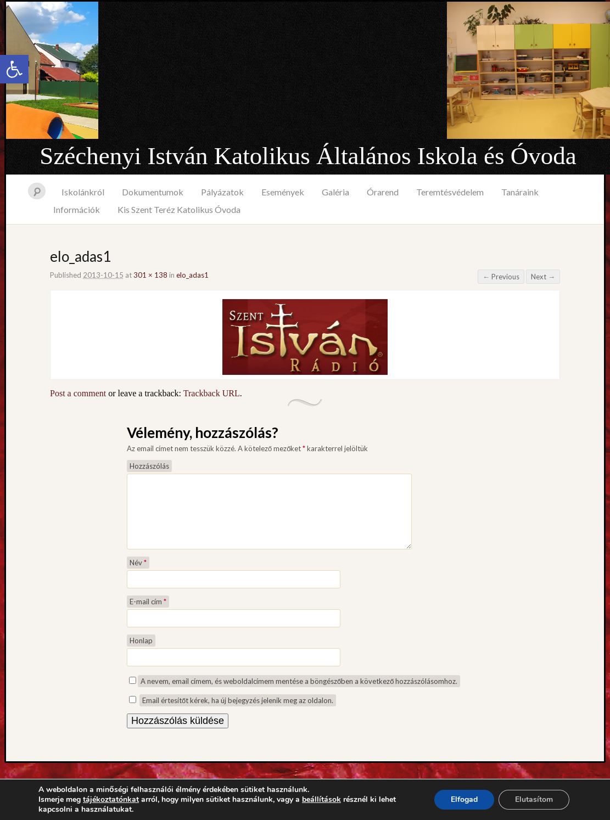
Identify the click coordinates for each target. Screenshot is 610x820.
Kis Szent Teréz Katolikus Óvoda (178, 209)
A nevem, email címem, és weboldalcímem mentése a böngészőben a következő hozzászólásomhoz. (299, 694)
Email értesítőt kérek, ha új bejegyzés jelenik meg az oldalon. (237, 713)
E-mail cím (148, 614)
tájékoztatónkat (111, 799)
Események (282, 192)
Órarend (383, 192)
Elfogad (464, 799)
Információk (76, 209)
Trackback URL (211, 393)
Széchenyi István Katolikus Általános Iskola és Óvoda (308, 156)
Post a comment (78, 393)
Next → (543, 276)
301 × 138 (150, 275)
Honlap (141, 653)
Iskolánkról (82, 192)
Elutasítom (534, 799)
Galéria (335, 192)
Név (138, 575)
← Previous (501, 276)
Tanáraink (520, 192)
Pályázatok (222, 192)
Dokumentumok (152, 192)
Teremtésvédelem (450, 192)
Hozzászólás (149, 466)
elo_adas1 (192, 275)
